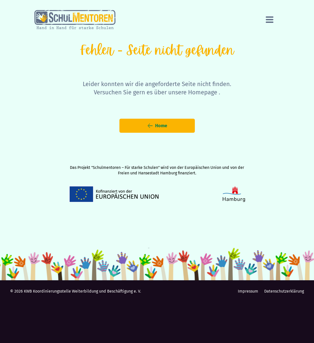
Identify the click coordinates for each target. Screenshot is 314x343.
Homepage (202, 92)
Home (157, 126)
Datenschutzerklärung (284, 291)
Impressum (248, 291)
